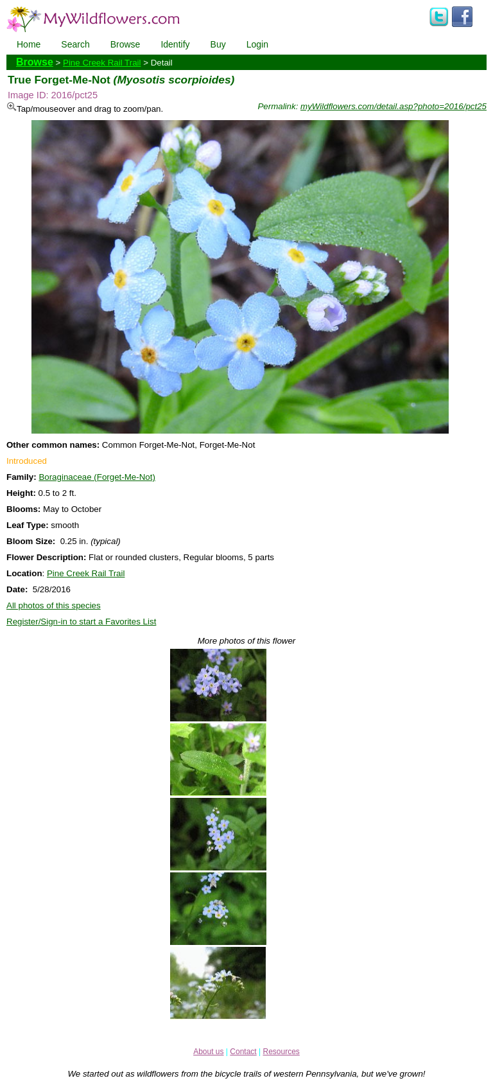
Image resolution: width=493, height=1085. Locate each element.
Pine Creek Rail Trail (102, 62)
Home (28, 44)
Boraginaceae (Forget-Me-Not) (97, 477)
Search (75, 44)
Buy (218, 44)
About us (208, 1051)
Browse (125, 44)
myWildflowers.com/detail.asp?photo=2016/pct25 (393, 106)
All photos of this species (53, 605)
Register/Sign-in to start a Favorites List (81, 621)
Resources (281, 1051)
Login (257, 44)
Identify (174, 44)
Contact (243, 1051)
